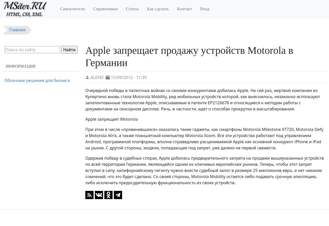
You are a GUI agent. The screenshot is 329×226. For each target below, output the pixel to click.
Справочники (105, 8)
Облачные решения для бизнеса (37, 80)
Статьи (132, 8)
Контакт (184, 8)
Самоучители (72, 8)
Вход (204, 8)
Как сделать (158, 8)
